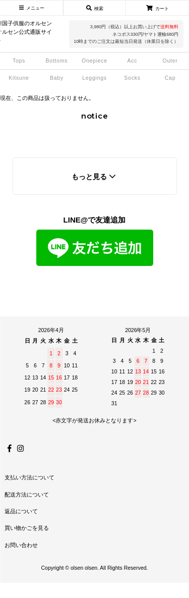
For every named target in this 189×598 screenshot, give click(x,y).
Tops (19, 61)
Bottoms (57, 61)
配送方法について (27, 495)
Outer (169, 61)
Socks (132, 78)
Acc (133, 61)
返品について (21, 511)
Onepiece (94, 61)
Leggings (94, 78)
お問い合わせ (21, 545)
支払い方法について (29, 477)
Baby (57, 78)
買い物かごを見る (27, 528)
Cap (170, 78)
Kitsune (19, 78)
